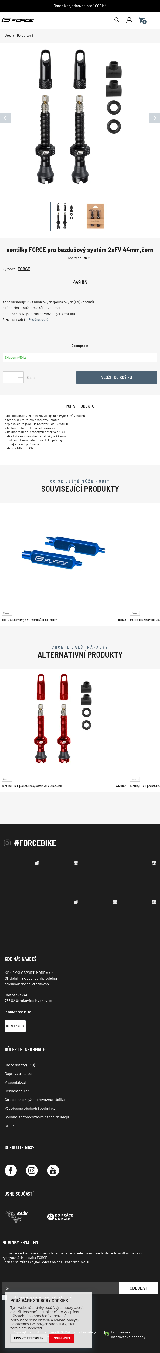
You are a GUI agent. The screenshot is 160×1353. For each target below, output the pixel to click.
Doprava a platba (18, 1073)
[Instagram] (32, 1170)
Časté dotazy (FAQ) (20, 1065)
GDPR (9, 1125)
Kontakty (15, 1025)
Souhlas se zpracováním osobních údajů (37, 1117)
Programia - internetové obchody (128, 1334)
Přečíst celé (38, 319)
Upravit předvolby (28, 1338)
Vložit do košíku (116, 377)
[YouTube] (53, 1170)
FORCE (24, 268)
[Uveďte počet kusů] (10, 377)
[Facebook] (11, 1170)
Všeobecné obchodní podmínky (30, 1108)
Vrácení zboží (15, 1082)
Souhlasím (62, 1338)
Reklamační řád (17, 1091)
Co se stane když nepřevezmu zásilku (35, 1099)
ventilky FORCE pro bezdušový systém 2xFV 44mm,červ (32, 785)
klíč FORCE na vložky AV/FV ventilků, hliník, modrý (29, 619)
